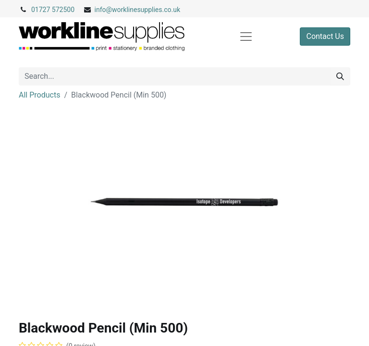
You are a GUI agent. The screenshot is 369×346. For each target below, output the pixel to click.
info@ (103, 9)
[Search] (340, 76)
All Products (39, 94)
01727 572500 (52, 9)
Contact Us (325, 36)
